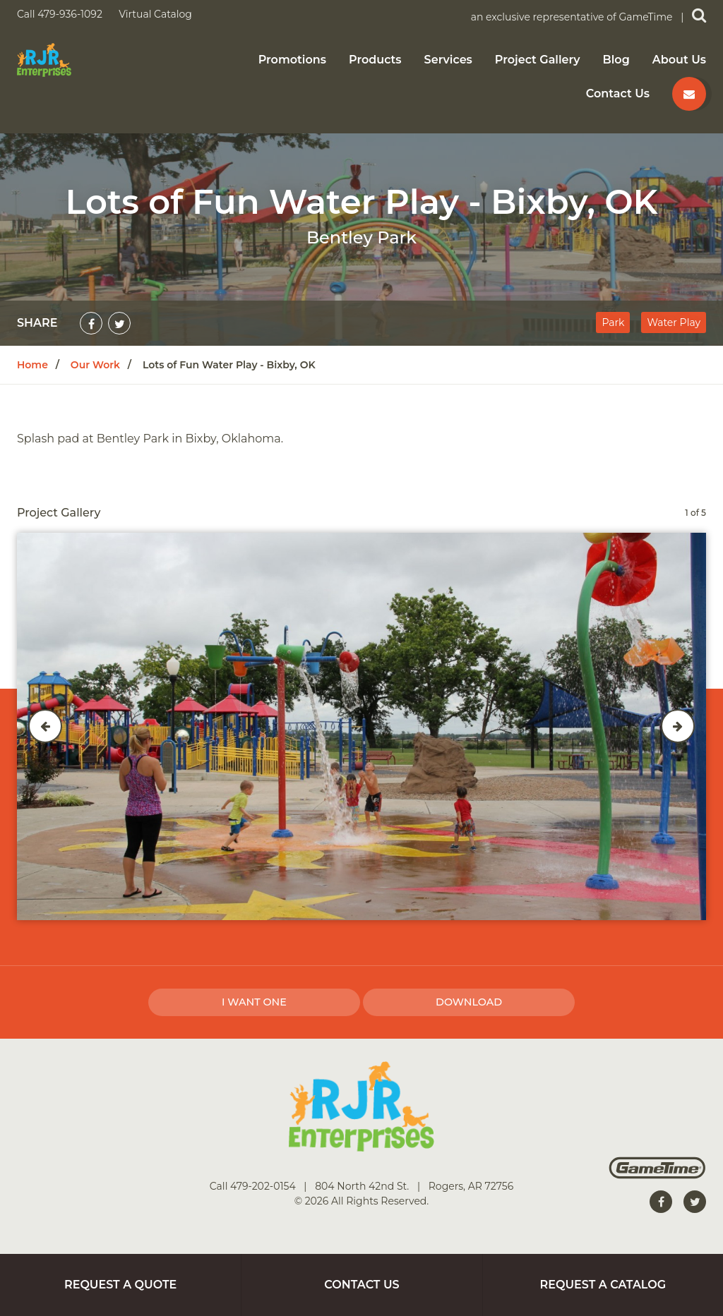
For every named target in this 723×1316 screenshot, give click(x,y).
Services (448, 60)
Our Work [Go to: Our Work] (95, 364)
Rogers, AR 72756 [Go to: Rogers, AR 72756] (471, 1186)
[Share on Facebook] (91, 323)
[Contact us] (689, 94)
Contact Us (618, 93)
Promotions (292, 60)
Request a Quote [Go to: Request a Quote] (120, 1284)
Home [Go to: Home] (32, 364)
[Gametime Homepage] (657, 1175)
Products (375, 60)
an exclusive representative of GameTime (573, 17)
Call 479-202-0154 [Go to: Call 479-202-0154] (254, 1186)
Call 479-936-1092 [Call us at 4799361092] (61, 14)
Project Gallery (537, 60)
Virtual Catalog (155, 14)
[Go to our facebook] (661, 1201)
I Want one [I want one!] (254, 1002)
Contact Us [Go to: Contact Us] (361, 1284)
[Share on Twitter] (119, 323)
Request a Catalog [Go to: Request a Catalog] (603, 1284)
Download (469, 1002)
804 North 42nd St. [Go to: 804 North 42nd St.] (363, 1186)
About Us (679, 60)
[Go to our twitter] (694, 1201)
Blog (616, 60)
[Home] (44, 59)
